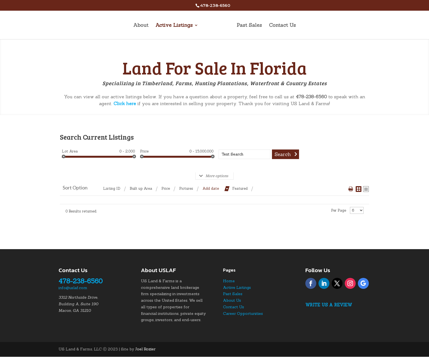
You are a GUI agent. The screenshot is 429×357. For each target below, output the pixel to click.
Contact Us (282, 25)
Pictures (186, 188)
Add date (210, 188)
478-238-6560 (81, 281)
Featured (240, 188)
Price (144, 151)
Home (229, 280)
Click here (125, 103)
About (140, 25)
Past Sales (249, 25)
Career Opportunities (243, 313)
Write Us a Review (328, 304)
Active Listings (174, 25)
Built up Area (141, 188)
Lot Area (70, 151)
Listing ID (111, 188)
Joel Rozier (145, 349)
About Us (232, 300)
